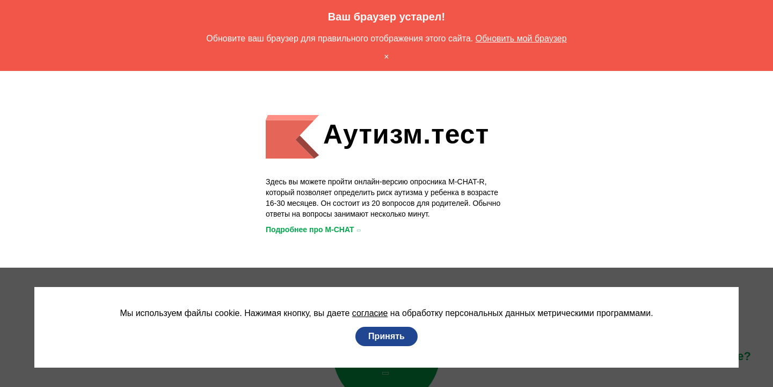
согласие (366, 313)
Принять (386, 336)
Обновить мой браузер (533, 38)
